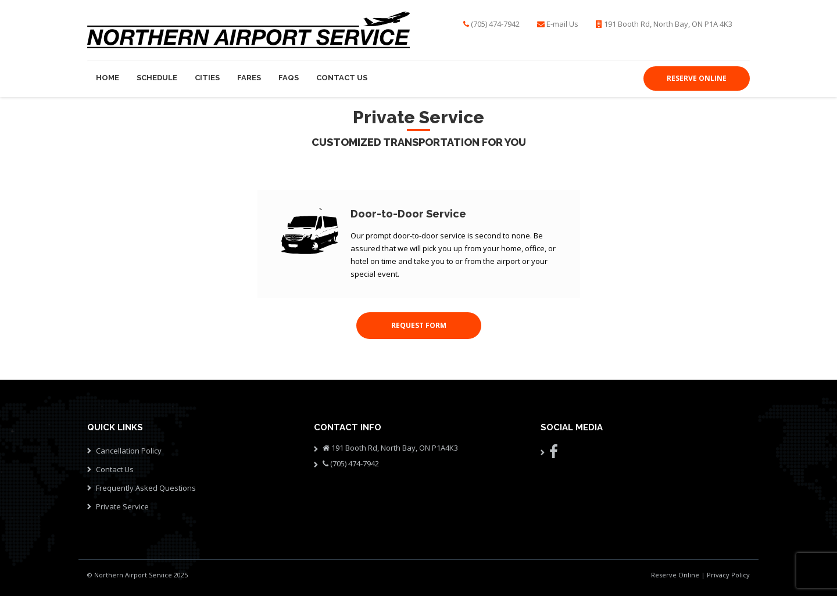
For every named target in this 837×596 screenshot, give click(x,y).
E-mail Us (562, 24)
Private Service (122, 506)
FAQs (288, 77)
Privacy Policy (728, 574)
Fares (249, 77)
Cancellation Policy (129, 450)
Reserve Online (675, 574)
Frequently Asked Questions (146, 488)
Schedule (157, 77)
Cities (207, 77)
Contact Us (341, 77)
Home (107, 77)
